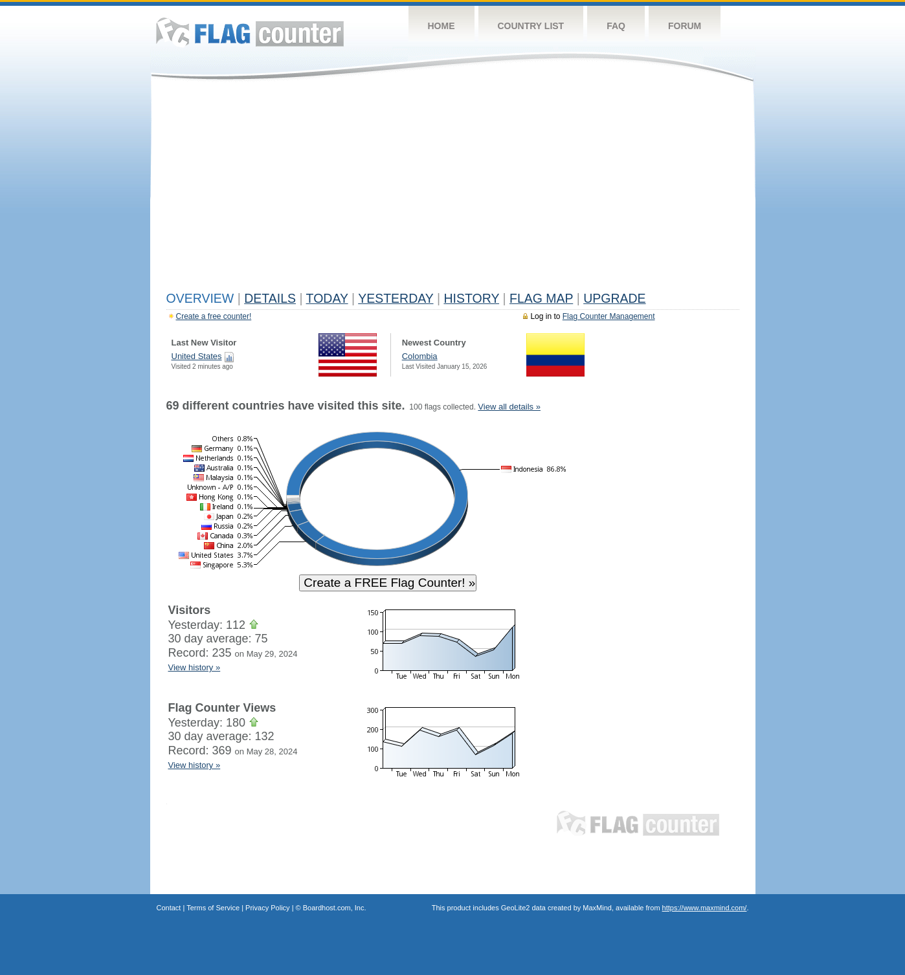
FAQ (616, 26)
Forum (684, 26)
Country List (531, 26)
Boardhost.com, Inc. (334, 908)
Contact (169, 908)
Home (441, 26)
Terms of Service (213, 908)
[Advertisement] (452, 188)
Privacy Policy (267, 908)
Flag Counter (250, 32)
